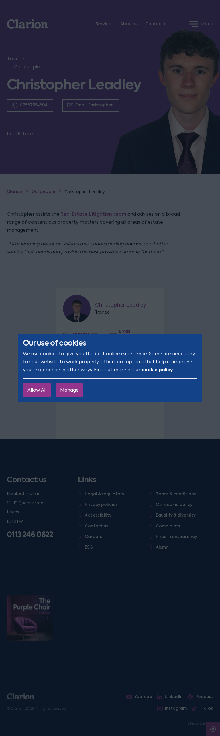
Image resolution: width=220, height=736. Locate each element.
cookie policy (157, 369)
